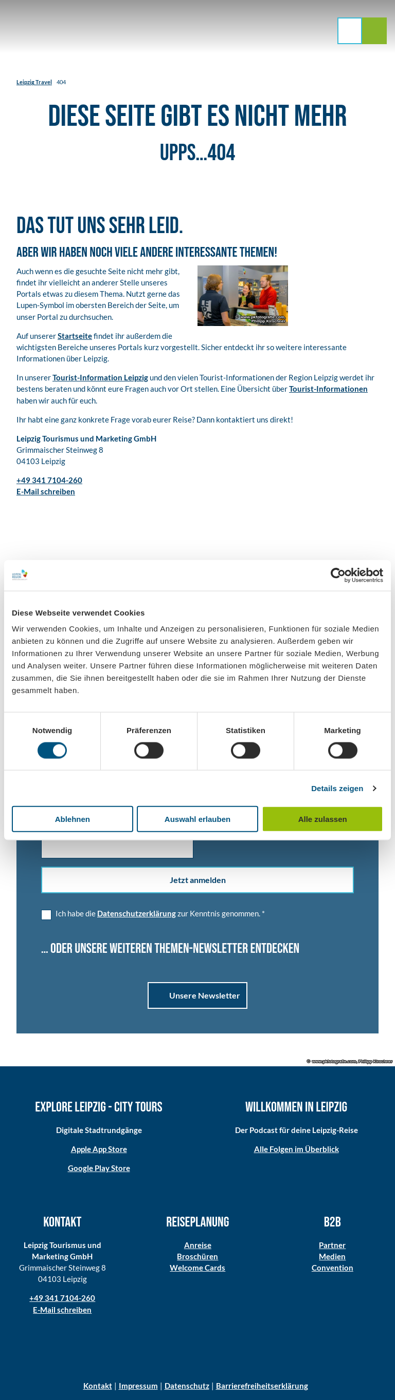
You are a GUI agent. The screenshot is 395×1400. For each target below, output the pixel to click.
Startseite (75, 335)
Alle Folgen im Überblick (296, 1149)
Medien (332, 1256)
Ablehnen (72, 819)
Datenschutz (187, 1385)
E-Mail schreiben (62, 1309)
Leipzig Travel (34, 82)
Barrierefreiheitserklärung (262, 1385)
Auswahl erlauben (197, 819)
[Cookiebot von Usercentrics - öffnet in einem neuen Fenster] (338, 575)
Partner (332, 1245)
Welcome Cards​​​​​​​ (197, 1267)
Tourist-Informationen (328, 388)
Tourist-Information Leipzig (100, 377)
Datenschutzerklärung (136, 913)
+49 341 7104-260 (62, 1297)
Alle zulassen (322, 819)
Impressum (138, 1385)
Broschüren (197, 1256)
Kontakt (97, 1385)
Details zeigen (337, 787)
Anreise (197, 1245)
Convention (332, 1267)
